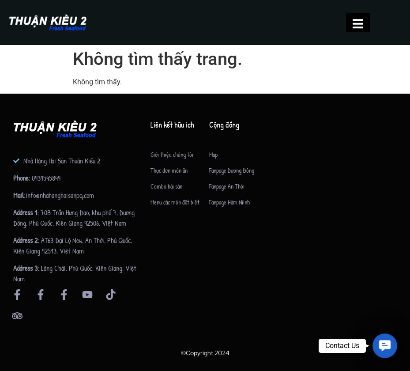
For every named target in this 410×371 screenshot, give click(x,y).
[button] (384, 345)
